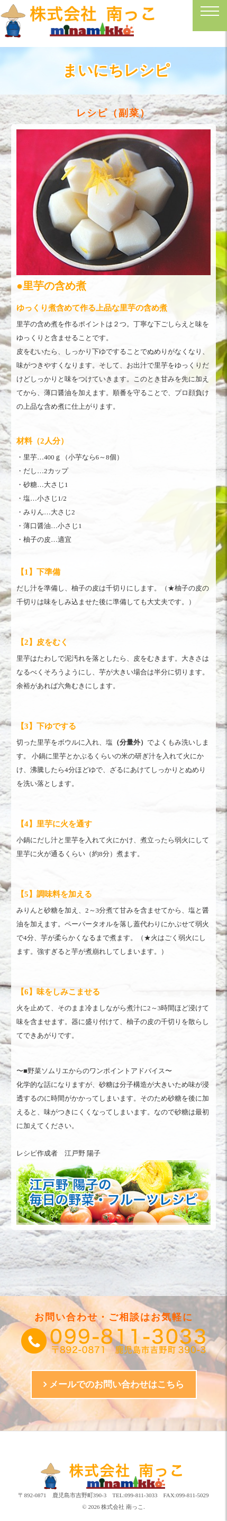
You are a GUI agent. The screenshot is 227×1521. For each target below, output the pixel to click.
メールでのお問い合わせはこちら (116, 1384)
